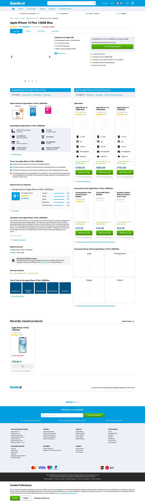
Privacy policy (79, 452)
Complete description (18, 240)
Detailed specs (15, 154)
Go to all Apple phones (82, 181)
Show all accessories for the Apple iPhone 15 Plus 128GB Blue (94, 242)
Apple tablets (79, 431)
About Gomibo (80, 448)
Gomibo (78, 446)
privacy (60, 493)
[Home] (13, 8)
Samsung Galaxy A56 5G (17, 437)
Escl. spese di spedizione (24, 371)
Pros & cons (47, 95)
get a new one (45, 262)
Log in (112, 3)
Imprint (62, 479)
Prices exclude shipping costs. (91, 475)
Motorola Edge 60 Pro (17, 440)
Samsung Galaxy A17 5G (17, 442)
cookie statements (71, 493)
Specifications (37, 95)
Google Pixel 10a (15, 439)
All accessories (112, 442)
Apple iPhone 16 (15, 433)
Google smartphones (49, 439)
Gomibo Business (48, 448)
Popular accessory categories (114, 95)
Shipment (13, 454)
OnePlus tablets (80, 439)
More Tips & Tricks (17, 296)
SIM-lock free (59, 53)
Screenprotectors (112, 433)
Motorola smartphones (49, 437)
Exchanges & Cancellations (18, 456)
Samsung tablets (80, 433)
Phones (46, 429)
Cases (110, 431)
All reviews (14, 211)
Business (52, 9)
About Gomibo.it (48, 479)
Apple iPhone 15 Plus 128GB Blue (49, 18)
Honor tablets (79, 437)
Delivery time (14, 452)
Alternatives (90, 95)
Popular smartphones (19, 429)
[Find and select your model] (71, 3)
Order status (14, 450)
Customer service (65, 9)
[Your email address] (62, 415)
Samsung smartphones (49, 433)
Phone (21, 9)
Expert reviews (26, 95)
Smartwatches (112, 440)
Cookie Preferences (71, 479)
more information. (90, 476)
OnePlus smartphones (49, 435)
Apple (22, 18)
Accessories (31, 9)
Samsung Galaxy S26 (17, 435)
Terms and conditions (84, 479)
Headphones (111, 439)
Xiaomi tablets (80, 435)
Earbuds (110, 437)
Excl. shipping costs (86, 176)
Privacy (57, 479)
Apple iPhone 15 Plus (32, 18)
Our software (79, 450)
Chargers (110, 435)
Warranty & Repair (16, 457)
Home (11, 18)
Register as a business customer (52, 450)
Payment (13, 448)
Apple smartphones (48, 431)
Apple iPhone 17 (15, 431)
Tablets (42, 9)
